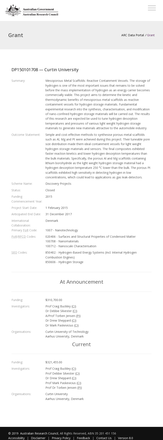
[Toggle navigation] (152, 8)
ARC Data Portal (132, 35)
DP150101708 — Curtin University (45, 69)
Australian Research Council (39, 433)
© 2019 (13, 433)
